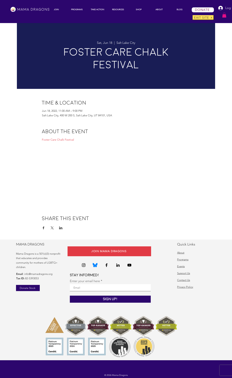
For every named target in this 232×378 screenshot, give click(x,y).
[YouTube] (129, 265)
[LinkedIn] (118, 265)
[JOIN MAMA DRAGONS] (109, 251)
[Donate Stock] (28, 288)
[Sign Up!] (110, 299)
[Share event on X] (52, 227)
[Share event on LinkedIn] (60, 227)
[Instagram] (83, 265)
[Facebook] (106, 265)
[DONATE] (203, 9)
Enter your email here (85, 281)
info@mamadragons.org (38, 274)
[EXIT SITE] (203, 17)
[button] (77, 9)
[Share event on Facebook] (43, 227)
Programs (182, 259)
